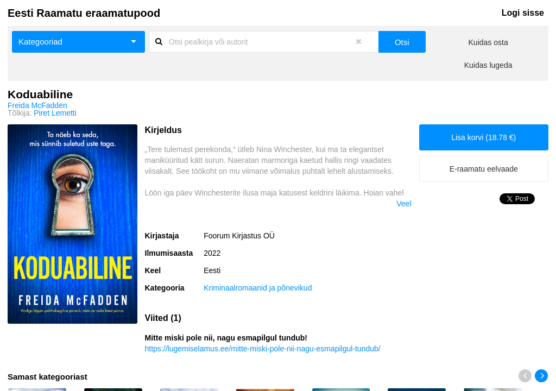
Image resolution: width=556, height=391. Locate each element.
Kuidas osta (488, 42)
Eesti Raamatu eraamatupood (84, 13)
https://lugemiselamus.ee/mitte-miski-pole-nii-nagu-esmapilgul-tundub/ (263, 348)
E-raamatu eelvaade (484, 169)
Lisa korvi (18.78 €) (483, 137)
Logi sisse (523, 12)
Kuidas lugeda (488, 65)
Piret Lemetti (55, 113)
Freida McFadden (37, 105)
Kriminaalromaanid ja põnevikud (258, 287)
